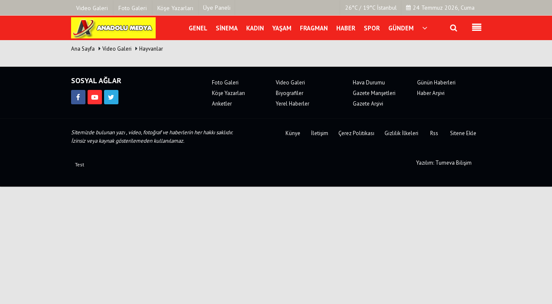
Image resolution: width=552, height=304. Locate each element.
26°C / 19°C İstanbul (371, 7)
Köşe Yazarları (228, 93)
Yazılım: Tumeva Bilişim (444, 162)
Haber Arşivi (431, 93)
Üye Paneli (217, 7)
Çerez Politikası (356, 133)
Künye (293, 133)
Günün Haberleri (436, 82)
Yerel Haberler (292, 103)
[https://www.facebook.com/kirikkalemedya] (78, 97)
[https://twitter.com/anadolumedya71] (111, 97)
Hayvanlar (151, 48)
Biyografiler (289, 93)
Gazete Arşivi (368, 103)
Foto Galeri (225, 82)
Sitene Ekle (463, 133)
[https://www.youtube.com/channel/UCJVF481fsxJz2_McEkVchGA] (95, 97)
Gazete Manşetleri (374, 93)
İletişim (319, 133)
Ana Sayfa (83, 48)
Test (79, 164)
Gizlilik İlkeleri (401, 133)
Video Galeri (117, 48)
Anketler (222, 103)
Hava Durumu (369, 82)
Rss (434, 133)
